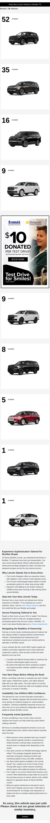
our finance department (38, 624)
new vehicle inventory (30, 605)
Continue (25, 816)
